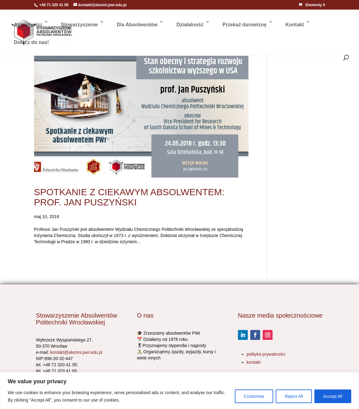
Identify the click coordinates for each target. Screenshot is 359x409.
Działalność (190, 24)
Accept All (332, 396)
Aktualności (28, 24)
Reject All (294, 396)
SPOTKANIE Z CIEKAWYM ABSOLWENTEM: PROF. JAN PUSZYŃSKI (129, 197)
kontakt (253, 362)
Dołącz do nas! (31, 42)
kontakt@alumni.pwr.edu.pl (76, 352)
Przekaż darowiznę (244, 24)
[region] (179, 390)
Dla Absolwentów (137, 24)
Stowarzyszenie (79, 24)
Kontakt (294, 24)
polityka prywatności (266, 354)
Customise (254, 396)
